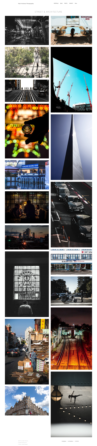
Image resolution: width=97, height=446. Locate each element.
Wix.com (25, 442)
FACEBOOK (64, 441)
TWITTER (77, 441)
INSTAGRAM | (71, 441)
